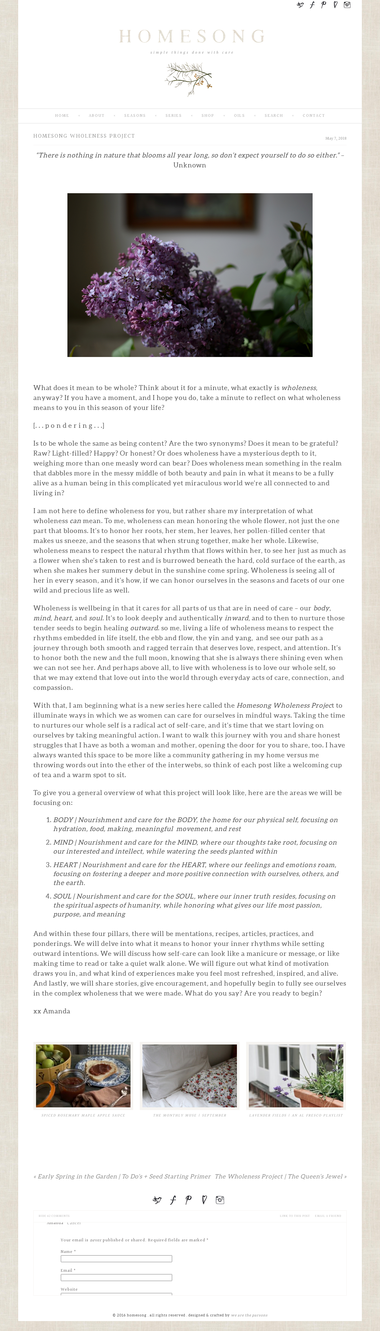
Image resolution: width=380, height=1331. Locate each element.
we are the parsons (249, 1315)
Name (67, 1252)
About (97, 116)
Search (274, 116)
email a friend (328, 1216)
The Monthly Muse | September (189, 1115)
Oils (239, 116)
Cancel (74, 1223)
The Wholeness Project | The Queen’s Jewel (280, 1176)
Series (174, 116)
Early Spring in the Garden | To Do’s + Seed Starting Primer (122, 1176)
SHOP (208, 116)
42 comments (54, 1216)
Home (62, 116)
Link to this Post (295, 1216)
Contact (314, 116)
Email (66, 1270)
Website (69, 1289)
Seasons (135, 116)
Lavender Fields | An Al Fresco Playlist (296, 1115)
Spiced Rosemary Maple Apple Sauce (83, 1115)
